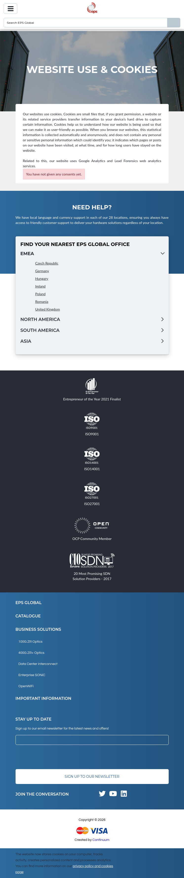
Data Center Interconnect (38, 664)
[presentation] (53, 757)
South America (40, 330)
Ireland (40, 286)
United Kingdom (47, 309)
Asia (25, 341)
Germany (42, 271)
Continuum (100, 840)
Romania (41, 301)
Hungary (41, 278)
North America (40, 319)
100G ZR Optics (30, 641)
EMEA (27, 253)
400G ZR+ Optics (31, 653)
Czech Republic (47, 263)
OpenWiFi (26, 686)
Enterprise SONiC (32, 675)
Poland (40, 294)
